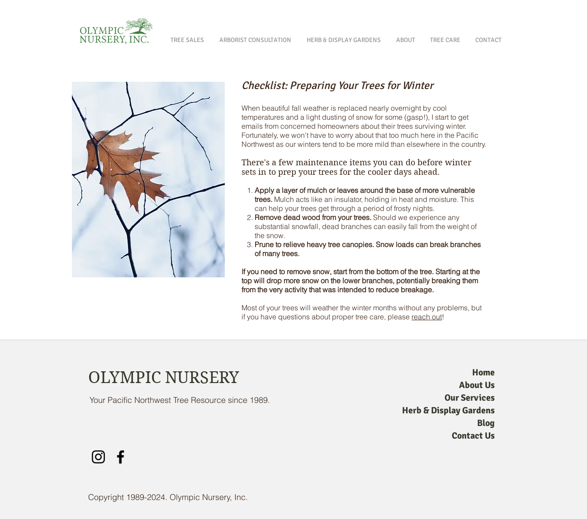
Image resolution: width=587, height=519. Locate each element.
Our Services (470, 397)
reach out (427, 316)
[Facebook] (120, 457)
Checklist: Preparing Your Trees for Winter (337, 85)
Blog (486, 423)
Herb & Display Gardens (448, 410)
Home (483, 372)
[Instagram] (98, 457)
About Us (477, 385)
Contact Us (473, 435)
